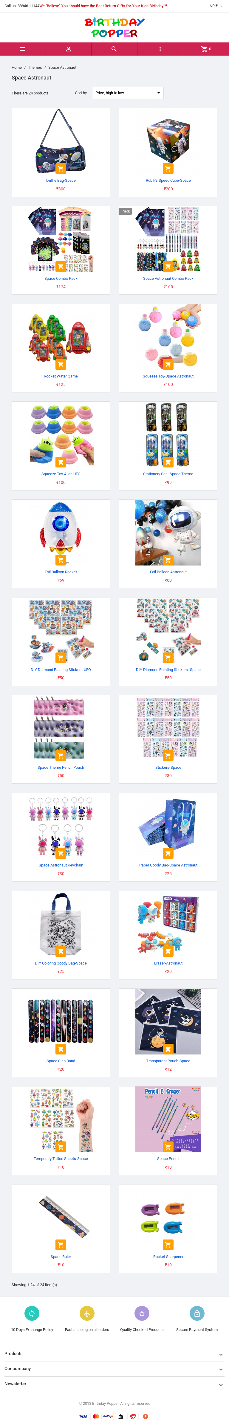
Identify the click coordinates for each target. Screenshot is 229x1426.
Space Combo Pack (61, 278)
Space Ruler (61, 1256)
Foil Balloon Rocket (61, 572)
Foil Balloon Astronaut (168, 572)
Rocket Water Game (61, 376)
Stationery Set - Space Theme (168, 474)
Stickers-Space (168, 767)
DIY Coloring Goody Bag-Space (61, 963)
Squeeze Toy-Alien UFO (61, 474)
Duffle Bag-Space (61, 180)
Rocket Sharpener (168, 1256)
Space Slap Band (61, 1061)
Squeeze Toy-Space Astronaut (168, 376)
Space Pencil (168, 1158)
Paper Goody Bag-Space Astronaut (168, 865)
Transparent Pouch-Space (168, 1061)
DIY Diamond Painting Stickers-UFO (61, 669)
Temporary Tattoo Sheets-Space (61, 1158)
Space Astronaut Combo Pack (168, 278)
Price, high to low (128, 92)
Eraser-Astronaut (168, 963)
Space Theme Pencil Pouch (61, 767)
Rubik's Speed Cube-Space (168, 180)
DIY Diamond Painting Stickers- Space (168, 669)
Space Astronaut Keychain (61, 865)
